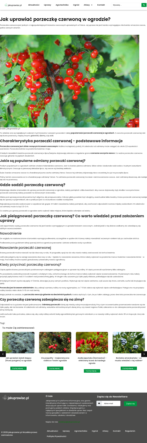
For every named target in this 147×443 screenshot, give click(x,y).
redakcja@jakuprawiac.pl (69, 422)
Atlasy (88, 5)
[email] (111, 403)
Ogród (76, 5)
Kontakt (101, 5)
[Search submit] (144, 5)
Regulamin (130, 431)
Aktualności (33, 5)
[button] (3, 354)
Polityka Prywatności (56, 436)
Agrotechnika (62, 5)
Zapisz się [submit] (130, 404)
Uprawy (47, 5)
